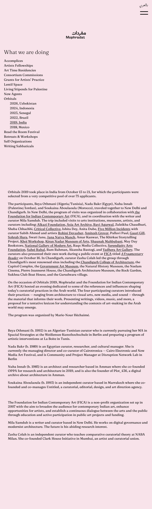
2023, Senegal (20, 113)
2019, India (18, 122)
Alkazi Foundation (50, 224)
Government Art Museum (59, 266)
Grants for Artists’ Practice (24, 80)
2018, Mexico (19, 127)
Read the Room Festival (22, 132)
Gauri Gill (137, 233)
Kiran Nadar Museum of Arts (67, 241)
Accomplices (13, 61)
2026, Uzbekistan (23, 103)
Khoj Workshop (32, 241)
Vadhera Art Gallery (117, 250)
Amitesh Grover (96, 233)
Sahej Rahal (36, 250)
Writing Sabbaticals (19, 146)
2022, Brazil (19, 118)
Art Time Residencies (20, 70)
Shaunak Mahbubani (106, 241)
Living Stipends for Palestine (25, 89)
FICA (108, 254)
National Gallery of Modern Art (48, 245)
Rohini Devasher (70, 233)
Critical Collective (47, 229)
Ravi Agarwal (103, 224)
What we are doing (26, 52)
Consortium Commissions (23, 75)
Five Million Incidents (114, 229)
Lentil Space (13, 84)
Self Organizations (18, 141)
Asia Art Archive (79, 224)
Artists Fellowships (18, 65)
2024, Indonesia (22, 108)
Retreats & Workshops (21, 137)
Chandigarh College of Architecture (107, 262)
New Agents (13, 94)
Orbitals (10, 99)
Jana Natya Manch (61, 237)
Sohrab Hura (17, 237)
